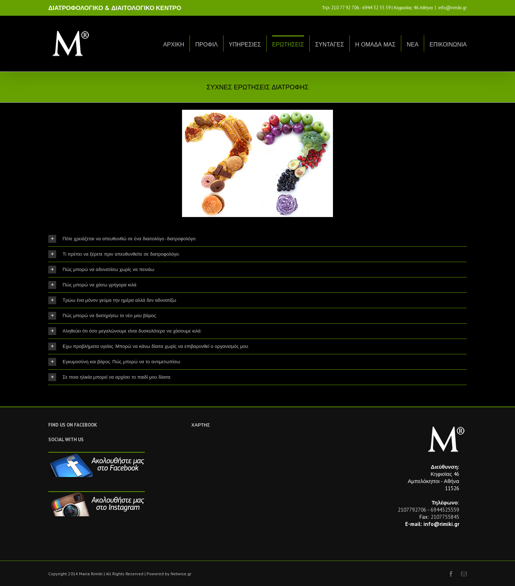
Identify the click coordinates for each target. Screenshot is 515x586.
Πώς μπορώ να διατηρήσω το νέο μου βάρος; (102, 316)
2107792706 (412, 509)
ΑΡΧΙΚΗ (173, 44)
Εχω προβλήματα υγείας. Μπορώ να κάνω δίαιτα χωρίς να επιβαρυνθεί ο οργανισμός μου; (148, 346)
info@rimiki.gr (452, 8)
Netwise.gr (181, 573)
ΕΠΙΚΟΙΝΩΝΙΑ (448, 44)
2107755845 (445, 516)
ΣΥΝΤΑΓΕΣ (329, 44)
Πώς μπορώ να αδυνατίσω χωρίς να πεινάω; (101, 270)
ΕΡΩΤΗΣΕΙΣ (288, 44)
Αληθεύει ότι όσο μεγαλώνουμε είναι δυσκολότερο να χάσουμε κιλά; (125, 331)
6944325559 (445, 509)
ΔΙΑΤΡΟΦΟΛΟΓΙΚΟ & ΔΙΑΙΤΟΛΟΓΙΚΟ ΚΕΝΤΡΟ (114, 8)
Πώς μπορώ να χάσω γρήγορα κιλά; (92, 285)
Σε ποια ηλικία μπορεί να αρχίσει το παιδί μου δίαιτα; (109, 377)
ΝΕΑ (412, 44)
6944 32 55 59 (376, 8)
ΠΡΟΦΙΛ (206, 44)
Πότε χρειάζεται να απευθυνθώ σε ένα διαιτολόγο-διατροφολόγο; (122, 239)
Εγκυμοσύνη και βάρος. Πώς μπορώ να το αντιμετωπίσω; (114, 362)
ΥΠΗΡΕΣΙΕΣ (245, 44)
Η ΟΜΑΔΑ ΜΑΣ (375, 44)
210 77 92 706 (345, 8)
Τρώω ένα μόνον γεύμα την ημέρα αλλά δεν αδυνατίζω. (112, 300)
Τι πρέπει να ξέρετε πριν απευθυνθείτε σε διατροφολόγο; (114, 254)
